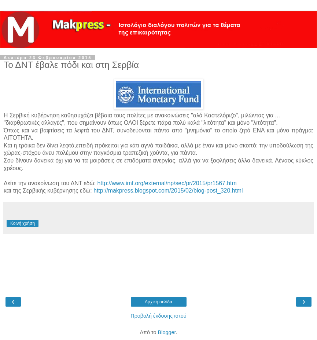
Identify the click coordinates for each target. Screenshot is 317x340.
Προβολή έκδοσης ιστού (158, 316)
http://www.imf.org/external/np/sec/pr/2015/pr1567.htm (167, 183)
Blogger (167, 332)
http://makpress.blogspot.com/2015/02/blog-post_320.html (168, 190)
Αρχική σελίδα (158, 301)
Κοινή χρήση (22, 223)
